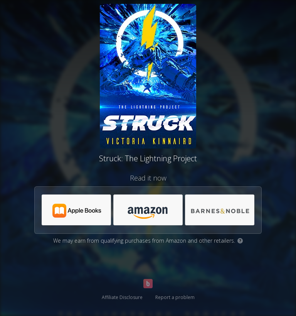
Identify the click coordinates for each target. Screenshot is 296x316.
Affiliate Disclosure (122, 297)
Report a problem (175, 297)
